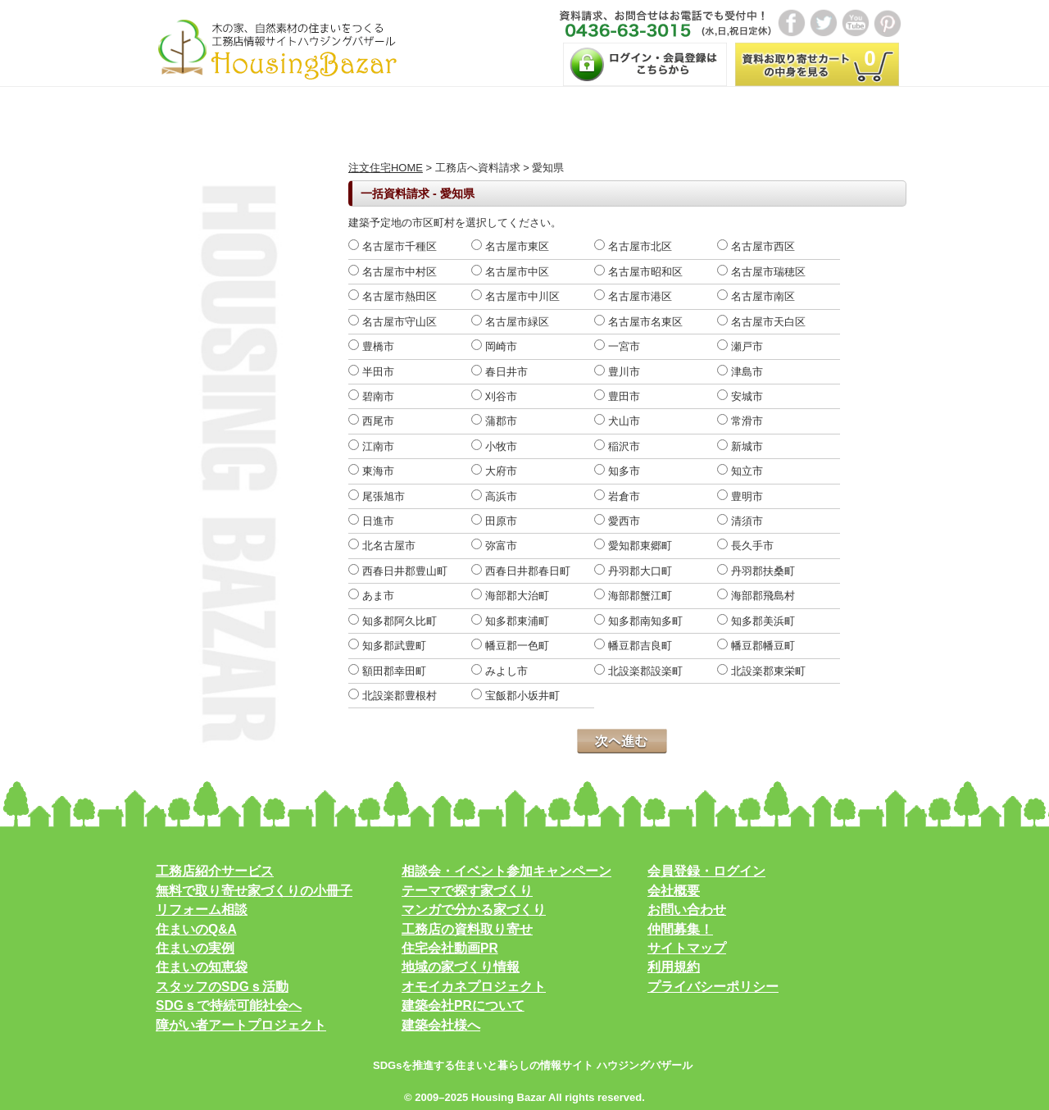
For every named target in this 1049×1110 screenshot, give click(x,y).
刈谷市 (494, 396)
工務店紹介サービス (215, 871)
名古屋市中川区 (515, 296)
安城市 (740, 396)
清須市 (740, 521)
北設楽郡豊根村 (392, 695)
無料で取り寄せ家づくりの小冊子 (254, 891)
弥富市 (494, 545)
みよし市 (499, 671)
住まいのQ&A (196, 929)
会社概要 (673, 891)
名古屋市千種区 (392, 246)
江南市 (371, 446)
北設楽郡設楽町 (638, 671)
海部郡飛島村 (756, 595)
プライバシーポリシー (713, 987)
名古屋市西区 (756, 246)
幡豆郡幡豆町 (756, 645)
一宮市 (617, 346)
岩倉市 (617, 496)
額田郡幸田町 (387, 671)
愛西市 (617, 521)
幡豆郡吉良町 (633, 645)
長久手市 (745, 545)
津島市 (740, 372)
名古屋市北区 (633, 246)
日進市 (371, 521)
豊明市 (740, 496)
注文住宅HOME (385, 167)
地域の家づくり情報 (461, 967)
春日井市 (499, 372)
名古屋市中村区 (392, 272)
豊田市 (617, 396)
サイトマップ (686, 948)
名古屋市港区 (633, 296)
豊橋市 (371, 346)
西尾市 (371, 421)
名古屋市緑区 (510, 322)
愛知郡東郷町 (633, 545)
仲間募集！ (680, 929)
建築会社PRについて (463, 1005)
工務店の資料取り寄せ (467, 929)
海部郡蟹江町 (633, 595)
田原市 (494, 521)
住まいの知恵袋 (201, 967)
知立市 (740, 471)
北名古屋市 (382, 545)
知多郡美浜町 (756, 621)
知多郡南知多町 (638, 621)
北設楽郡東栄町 (761, 671)
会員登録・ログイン (706, 871)
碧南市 (371, 396)
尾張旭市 (376, 496)
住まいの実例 (195, 948)
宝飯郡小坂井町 (515, 695)
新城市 (740, 446)
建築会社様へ (441, 1025)
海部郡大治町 (510, 595)
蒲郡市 (494, 421)
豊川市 (617, 372)
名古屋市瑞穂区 (761, 272)
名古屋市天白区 (761, 322)
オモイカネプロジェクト (474, 987)
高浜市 (494, 496)
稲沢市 (617, 446)
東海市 (371, 471)
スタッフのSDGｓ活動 (222, 987)
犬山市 (617, 421)
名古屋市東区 (510, 246)
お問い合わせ (686, 910)
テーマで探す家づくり (467, 891)
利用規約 (673, 967)
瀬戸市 (740, 346)
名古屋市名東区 (638, 322)
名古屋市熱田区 (392, 296)
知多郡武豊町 (387, 645)
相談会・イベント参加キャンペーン (506, 871)
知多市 (617, 471)
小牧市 (494, 446)
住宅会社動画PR (450, 948)
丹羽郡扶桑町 (756, 571)
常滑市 (740, 421)
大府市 (494, 471)
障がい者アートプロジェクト (241, 1025)
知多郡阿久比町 (392, 621)
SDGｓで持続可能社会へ (229, 1005)
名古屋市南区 (756, 296)
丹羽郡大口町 (633, 571)
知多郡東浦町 (510, 621)
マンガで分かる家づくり (474, 910)
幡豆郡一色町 (510, 645)
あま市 (371, 595)
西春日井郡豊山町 (397, 571)
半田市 (371, 372)
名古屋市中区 (510, 272)
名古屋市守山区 (392, 322)
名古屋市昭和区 (638, 272)
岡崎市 (494, 346)
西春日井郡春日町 (520, 571)
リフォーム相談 (201, 910)
